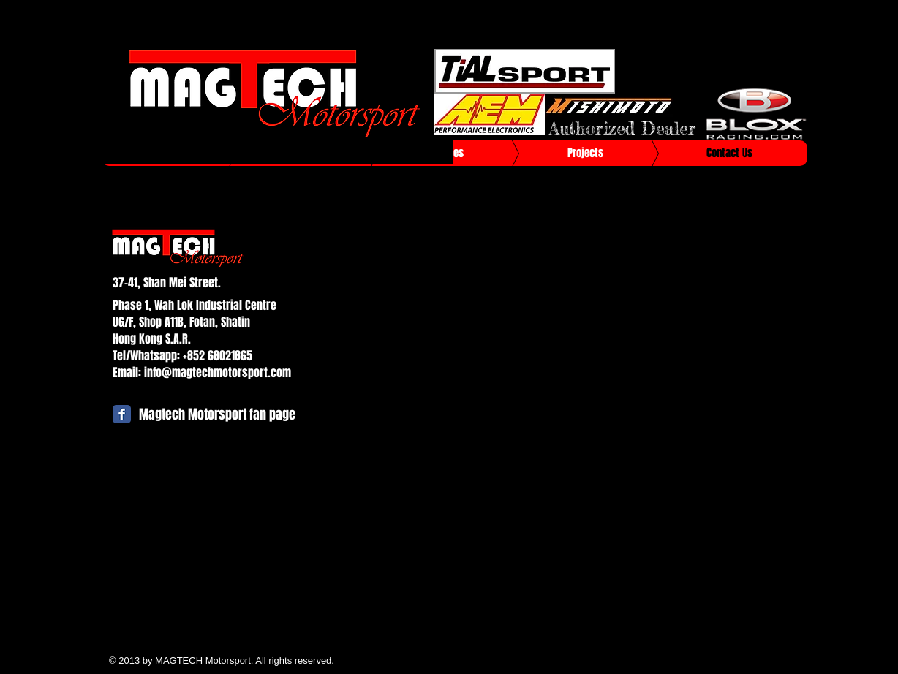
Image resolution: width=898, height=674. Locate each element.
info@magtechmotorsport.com (217, 372)
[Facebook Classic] (122, 414)
